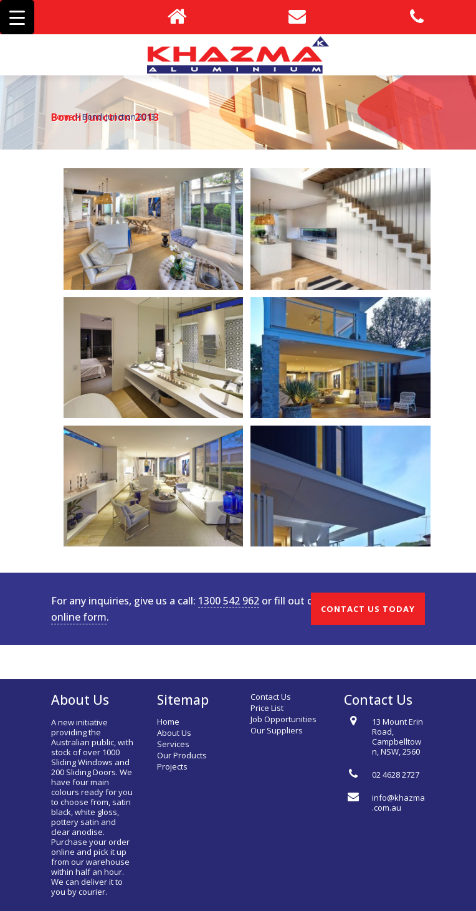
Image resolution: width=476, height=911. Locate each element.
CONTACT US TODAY (368, 608)
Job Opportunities (283, 719)
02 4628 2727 (395, 774)
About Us (174, 733)
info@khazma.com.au (398, 802)
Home (62, 116)
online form (79, 617)
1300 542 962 (228, 601)
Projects (172, 766)
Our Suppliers (276, 730)
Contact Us (270, 697)
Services (173, 744)
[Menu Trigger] (17, 17)
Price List (266, 708)
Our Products (182, 755)
